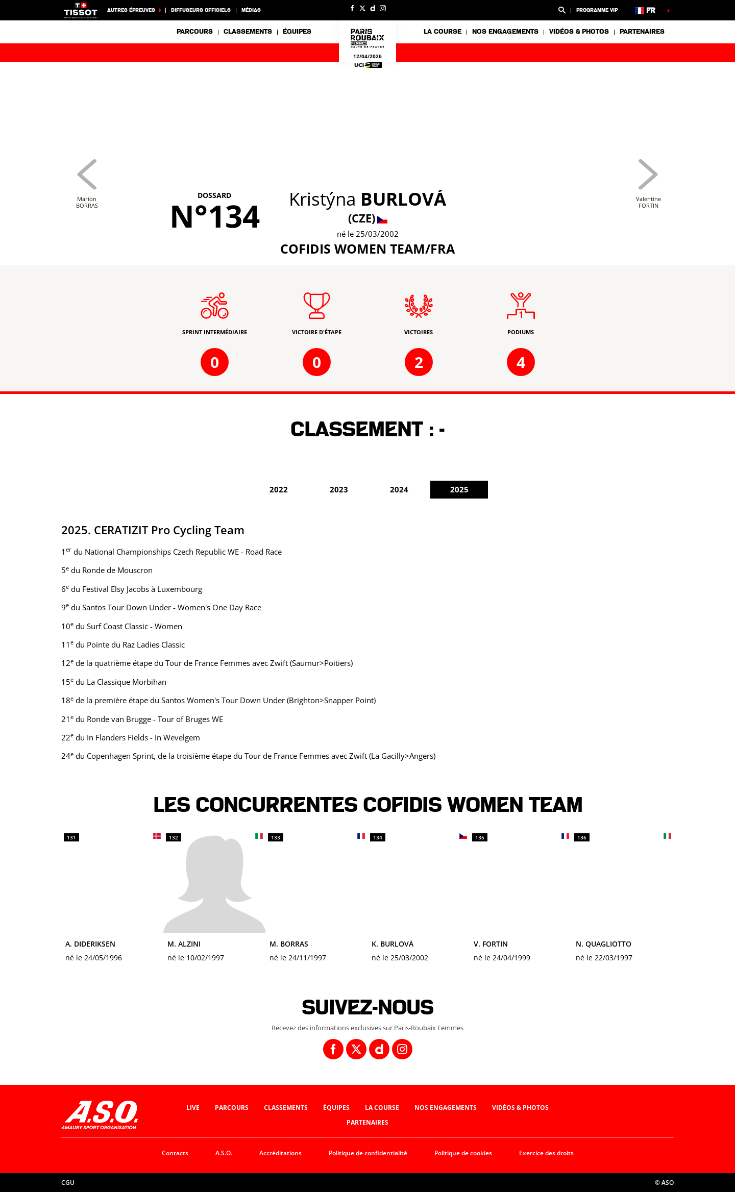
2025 (459, 489)
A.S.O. (223, 1153)
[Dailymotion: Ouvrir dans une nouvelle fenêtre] (373, 8)
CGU (68, 1182)
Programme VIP (597, 10)
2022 (279, 489)
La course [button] (442, 32)
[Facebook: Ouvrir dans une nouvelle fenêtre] (352, 8)
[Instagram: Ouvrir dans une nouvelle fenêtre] (383, 8)
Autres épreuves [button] (131, 10)
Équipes (336, 1107)
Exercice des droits (546, 1153)
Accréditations (280, 1153)
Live (193, 1107)
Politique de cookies (463, 1153)
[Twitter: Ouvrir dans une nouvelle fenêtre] (362, 8)
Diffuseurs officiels (201, 10)
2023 (339, 489)
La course (382, 1107)
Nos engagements (445, 1107)
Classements (248, 32)
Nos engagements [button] (505, 32)
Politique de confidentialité (368, 1153)
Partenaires (642, 32)
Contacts (175, 1153)
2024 (399, 489)
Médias (251, 10)
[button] (562, 10)
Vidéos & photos (579, 32)
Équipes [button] (297, 32)
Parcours (195, 32)
